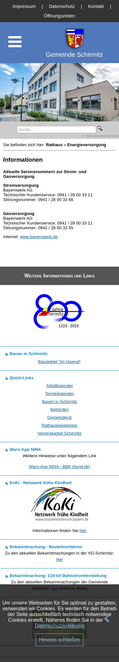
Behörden (59, 409)
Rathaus (54, 144)
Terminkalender (59, 393)
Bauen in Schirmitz (59, 401)
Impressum (24, 6)
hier (82, 530)
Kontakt (96, 6)
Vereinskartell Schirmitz (59, 433)
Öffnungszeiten (59, 15)
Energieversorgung (86, 144)
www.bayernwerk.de (39, 236)
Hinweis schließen (59, 639)
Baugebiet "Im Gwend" (59, 361)
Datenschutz (62, 6)
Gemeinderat (59, 417)
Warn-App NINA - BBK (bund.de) (59, 466)
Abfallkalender (59, 385)
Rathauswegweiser (59, 425)
